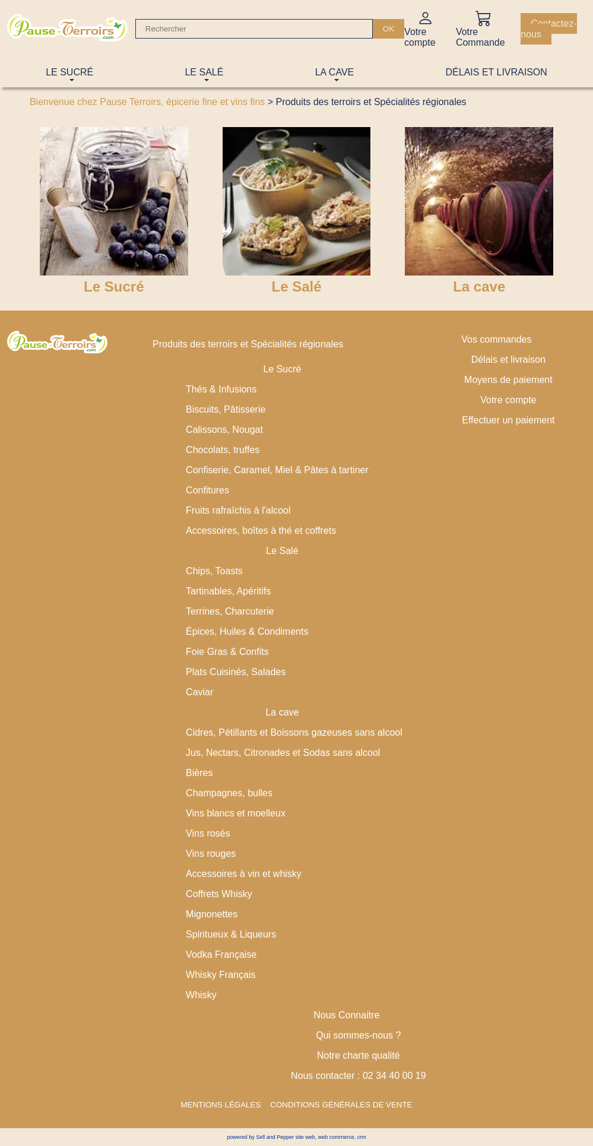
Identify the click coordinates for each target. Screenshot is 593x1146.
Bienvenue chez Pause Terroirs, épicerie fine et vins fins (147, 102)
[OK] (388, 29)
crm (361, 1137)
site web (305, 1137)
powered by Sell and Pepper (260, 1137)
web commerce (336, 1137)
